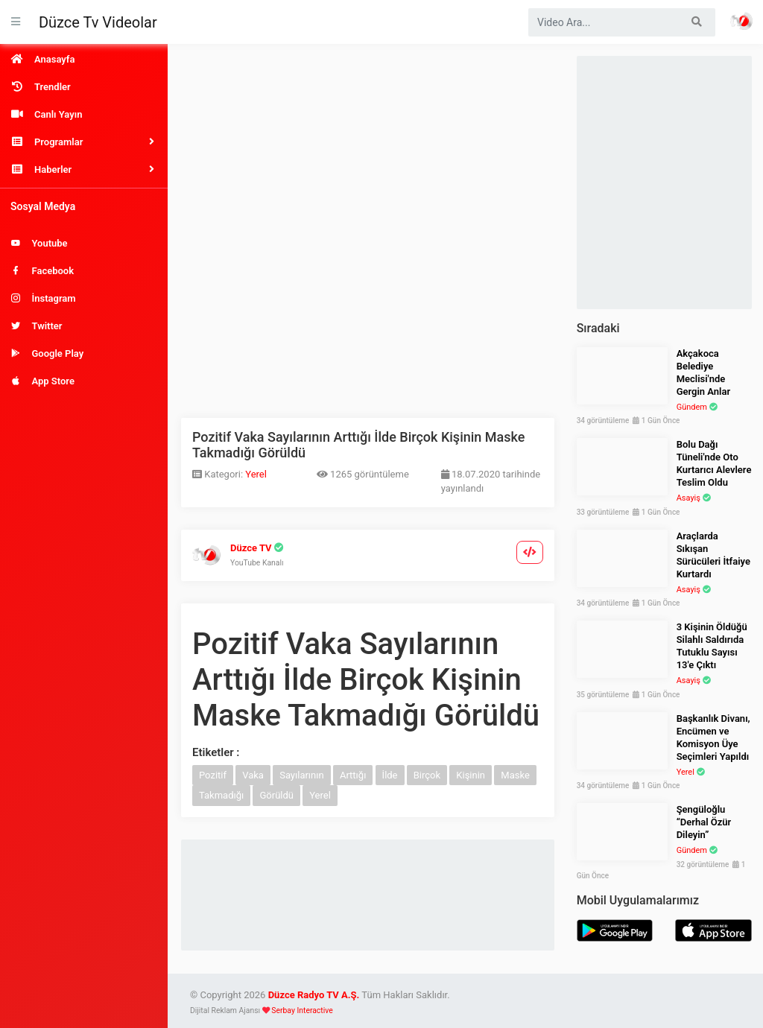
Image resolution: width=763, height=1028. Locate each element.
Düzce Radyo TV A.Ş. (314, 994)
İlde (390, 775)
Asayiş (688, 498)
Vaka (253, 775)
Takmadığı (221, 795)
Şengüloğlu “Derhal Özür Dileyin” (704, 822)
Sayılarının (301, 775)
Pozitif (213, 775)
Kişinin (470, 775)
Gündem (692, 407)
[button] (84, 142)
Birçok (427, 775)
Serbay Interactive (301, 1010)
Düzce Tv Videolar (98, 22)
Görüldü (276, 795)
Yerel (256, 474)
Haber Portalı (741, 21)
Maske (515, 775)
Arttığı (353, 775)
